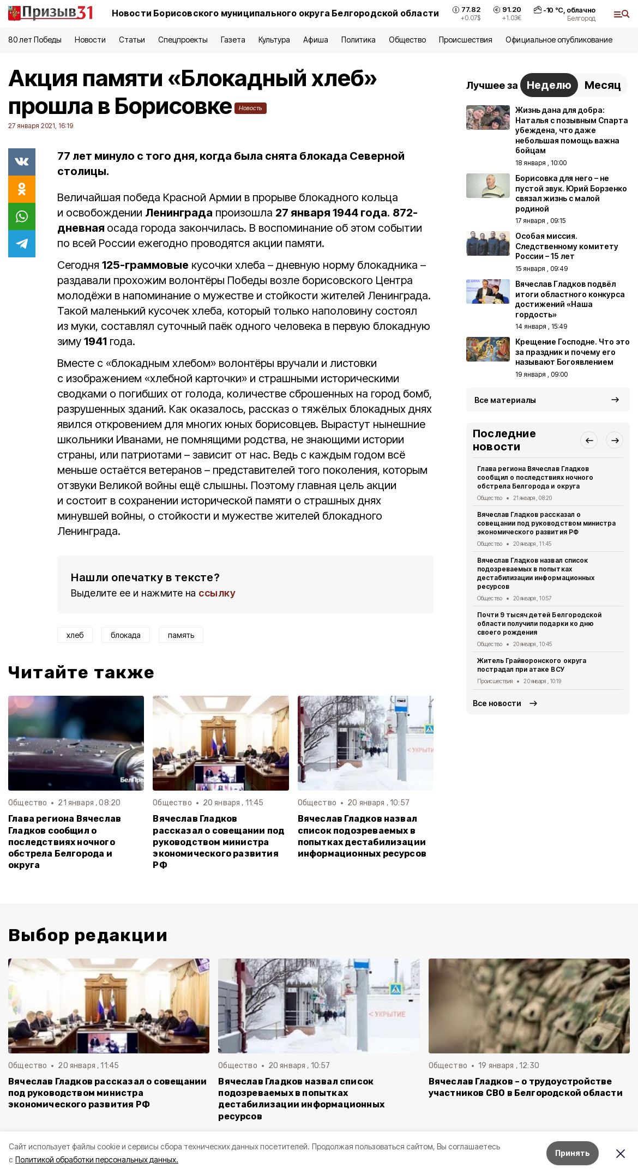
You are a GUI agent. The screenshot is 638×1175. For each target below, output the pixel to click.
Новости (90, 39)
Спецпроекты (183, 39)
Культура (274, 39)
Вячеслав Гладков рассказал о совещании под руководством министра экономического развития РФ (218, 842)
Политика (358, 39)
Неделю (549, 85)
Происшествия (465, 39)
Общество (407, 39)
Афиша (315, 39)
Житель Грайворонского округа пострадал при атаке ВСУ (531, 664)
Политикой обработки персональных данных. (96, 1159)
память (181, 635)
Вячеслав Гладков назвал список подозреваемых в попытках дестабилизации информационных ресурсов (362, 836)
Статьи (132, 39)
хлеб (75, 635)
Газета (233, 39)
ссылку (217, 593)
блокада (126, 635)
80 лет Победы (35, 39)
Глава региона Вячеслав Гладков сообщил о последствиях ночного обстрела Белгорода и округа (64, 842)
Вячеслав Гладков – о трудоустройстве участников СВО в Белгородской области (526, 1087)
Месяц (603, 85)
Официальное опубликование (558, 39)
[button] (589, 440)
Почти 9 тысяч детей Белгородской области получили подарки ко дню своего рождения (539, 623)
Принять (572, 1153)
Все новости (497, 703)
